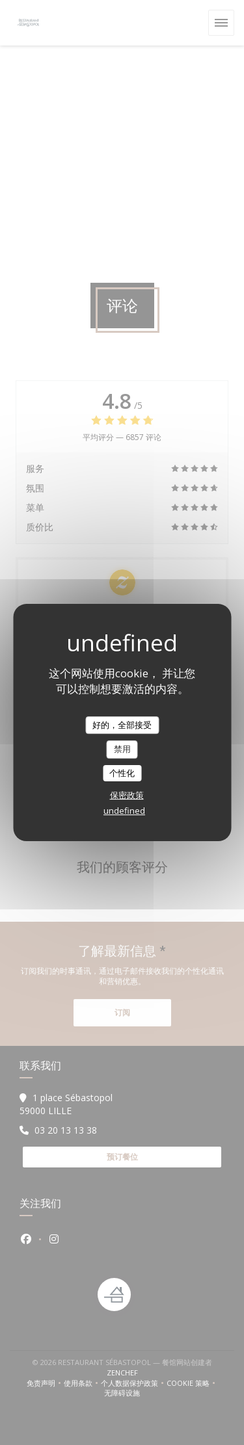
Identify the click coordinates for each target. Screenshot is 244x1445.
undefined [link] (124, 810)
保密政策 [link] (127, 795)
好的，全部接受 (122, 725)
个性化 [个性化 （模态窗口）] (122, 773)
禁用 (122, 749)
